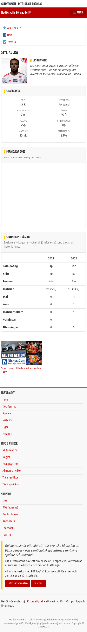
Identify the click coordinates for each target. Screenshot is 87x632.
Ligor (5, 427)
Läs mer (39, 583)
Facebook (8, 528)
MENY (78, 12)
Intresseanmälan (18, 583)
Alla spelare (12, 28)
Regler (6, 457)
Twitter (6, 535)
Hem (5, 399)
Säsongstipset (35, 601)
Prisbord (7, 434)
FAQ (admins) (10, 507)
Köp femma (9, 406)
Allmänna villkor (12, 470)
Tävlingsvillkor (10, 484)
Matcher (7, 420)
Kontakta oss (10, 514)
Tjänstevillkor (10, 477)
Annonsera (8, 521)
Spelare (6, 413)
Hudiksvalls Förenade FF (16, 12)
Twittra (9, 42)
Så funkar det (10, 450)
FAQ (4, 500)
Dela (7, 35)
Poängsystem (10, 464)
